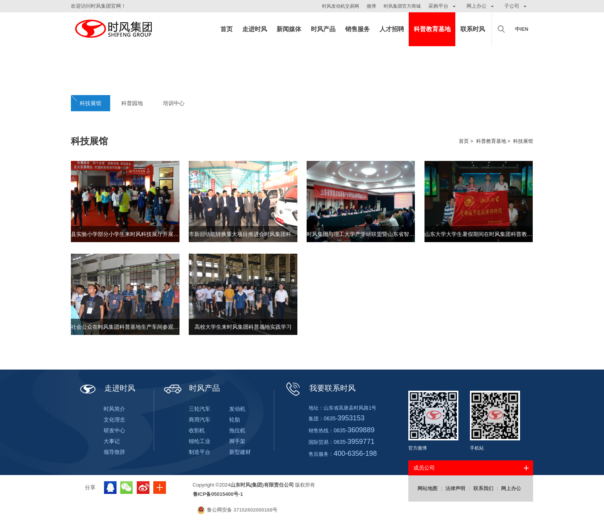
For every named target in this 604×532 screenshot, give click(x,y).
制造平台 (199, 452)
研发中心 (114, 430)
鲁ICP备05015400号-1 (218, 494)
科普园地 (132, 103)
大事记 (112, 441)
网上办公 (511, 488)
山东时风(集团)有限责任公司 (113, 29)
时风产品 (323, 29)
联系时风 (472, 29)
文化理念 (114, 420)
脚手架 (237, 441)
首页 (226, 29)
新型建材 (240, 452)
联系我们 (483, 488)
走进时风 (254, 29)
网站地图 (428, 488)
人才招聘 (391, 29)
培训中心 (174, 103)
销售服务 (357, 29)
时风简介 (114, 409)
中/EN (521, 29)
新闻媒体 (289, 29)
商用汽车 (199, 420)
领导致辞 (114, 452)
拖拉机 (237, 430)
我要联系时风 (320, 388)
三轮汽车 (199, 409)
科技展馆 (90, 103)
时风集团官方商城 (402, 6)
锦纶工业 (199, 441)
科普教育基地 (432, 29)
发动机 (237, 409)
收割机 (197, 430)
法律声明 (455, 488)
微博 (371, 6)
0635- (344, 418)
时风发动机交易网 (340, 6)
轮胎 (234, 420)
